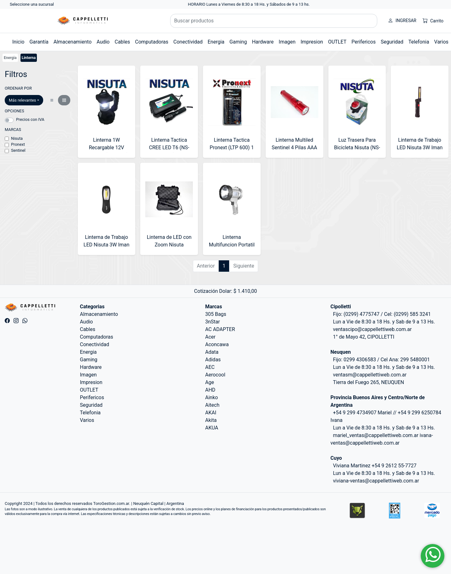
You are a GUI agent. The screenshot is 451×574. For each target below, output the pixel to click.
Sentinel (18, 150)
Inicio (18, 42)
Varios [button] (441, 42)
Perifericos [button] (363, 42)
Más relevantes (22, 100)
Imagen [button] (287, 42)
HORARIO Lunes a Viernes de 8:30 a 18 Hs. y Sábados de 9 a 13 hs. (249, 4)
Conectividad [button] (188, 42)
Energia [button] (216, 42)
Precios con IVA (30, 119)
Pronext (18, 144)
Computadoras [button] (151, 42)
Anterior (206, 266)
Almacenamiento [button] (73, 42)
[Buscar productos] (274, 21)
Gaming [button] (238, 42)
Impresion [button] (312, 42)
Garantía (38, 42)
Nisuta (17, 138)
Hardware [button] (263, 42)
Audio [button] (103, 42)
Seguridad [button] (392, 42)
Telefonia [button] (418, 42)
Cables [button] (122, 42)
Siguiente (243, 266)
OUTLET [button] (337, 42)
